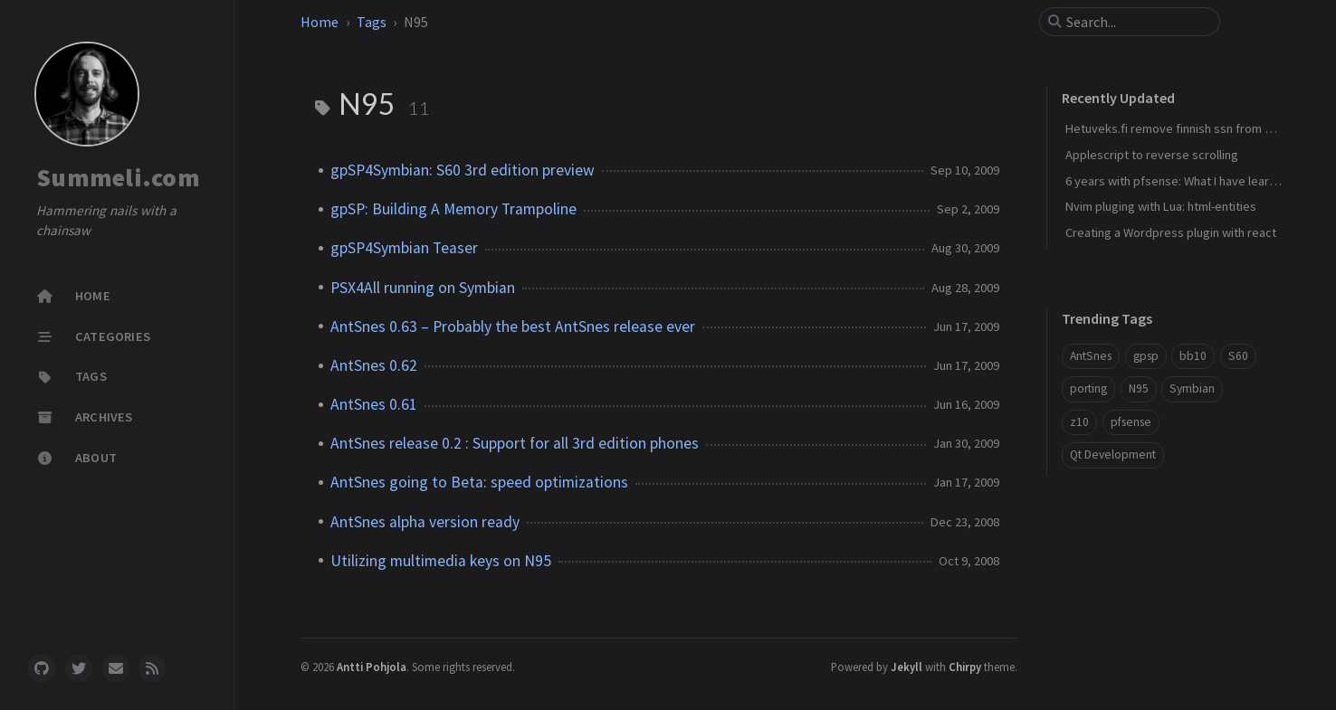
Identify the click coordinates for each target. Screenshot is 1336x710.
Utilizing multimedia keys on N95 (440, 561)
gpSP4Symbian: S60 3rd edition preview (462, 170)
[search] (1137, 21)
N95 (1139, 388)
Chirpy (965, 666)
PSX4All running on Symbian (422, 288)
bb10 (1193, 356)
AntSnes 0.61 (373, 404)
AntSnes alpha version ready (425, 522)
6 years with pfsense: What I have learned (1177, 181)
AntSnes (1091, 356)
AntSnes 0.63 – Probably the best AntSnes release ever (512, 326)
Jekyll (906, 666)
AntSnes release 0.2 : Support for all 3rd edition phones (514, 443)
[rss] (152, 668)
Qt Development (1113, 454)
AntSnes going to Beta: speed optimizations (479, 482)
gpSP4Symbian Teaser (404, 248)
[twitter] (78, 668)
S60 (1238, 356)
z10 (1079, 422)
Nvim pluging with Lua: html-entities (1160, 206)
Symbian (1192, 388)
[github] (41, 668)
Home (320, 22)
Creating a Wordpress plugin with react (1170, 232)
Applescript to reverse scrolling (1151, 155)
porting (1088, 388)
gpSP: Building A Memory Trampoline (453, 209)
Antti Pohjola (371, 666)
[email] (116, 668)
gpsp (1146, 356)
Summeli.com (118, 177)
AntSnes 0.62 (373, 365)
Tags (371, 22)
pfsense (1131, 422)
